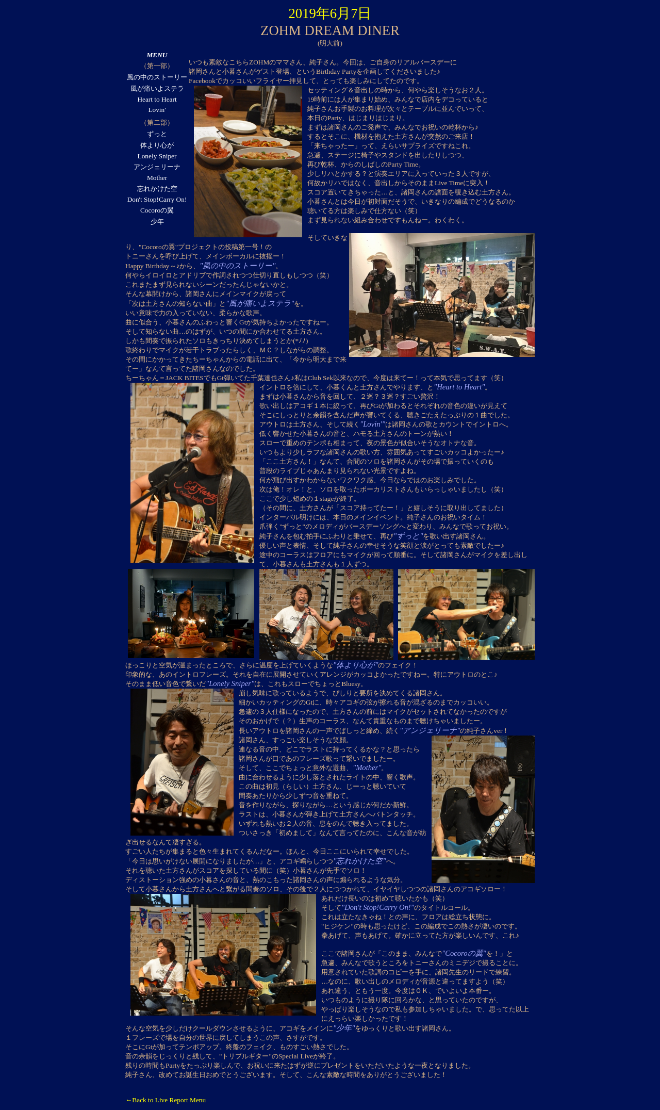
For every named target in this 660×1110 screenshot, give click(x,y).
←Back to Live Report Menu (165, 1100)
